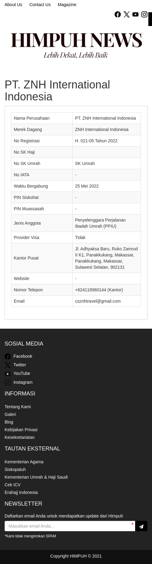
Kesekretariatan (20, 437)
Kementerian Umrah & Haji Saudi (36, 477)
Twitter (15, 365)
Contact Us (40, 4)
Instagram (18, 382)
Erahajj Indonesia (21, 492)
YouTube (17, 374)
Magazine (67, 4)
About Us (13, 4)
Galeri (10, 414)
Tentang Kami (18, 406)
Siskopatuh (15, 469)
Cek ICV (13, 484)
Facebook (18, 356)
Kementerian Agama (24, 461)
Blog (9, 422)
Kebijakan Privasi (21, 429)
